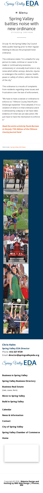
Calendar (6, 409)
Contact (6, 421)
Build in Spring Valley (13, 401)
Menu (23, 13)
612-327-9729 (15, 351)
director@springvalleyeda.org (24, 355)
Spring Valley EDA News (18, 147)
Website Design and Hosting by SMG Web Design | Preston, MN (21, 483)
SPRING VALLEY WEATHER (21, 453)
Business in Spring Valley (14, 375)
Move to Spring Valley (13, 395)
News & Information (12, 415)
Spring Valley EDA (21, 3)
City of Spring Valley (12, 426)
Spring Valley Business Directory (18, 381)
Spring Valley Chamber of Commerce (21, 432)
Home (5, 438)
